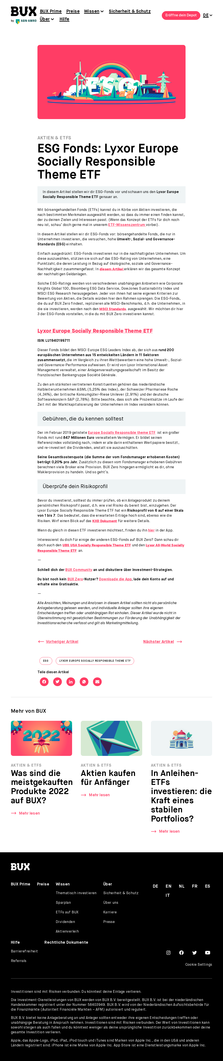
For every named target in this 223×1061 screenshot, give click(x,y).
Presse (109, 922)
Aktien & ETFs (54, 138)
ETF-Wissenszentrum (127, 225)
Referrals (19, 961)
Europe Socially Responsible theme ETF (121, 433)
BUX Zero (75, 579)
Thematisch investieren (76, 893)
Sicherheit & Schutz (130, 11)
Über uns (110, 903)
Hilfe (64, 19)
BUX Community (78, 570)
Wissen (91, 11)
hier (151, 530)
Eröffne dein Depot (181, 15)
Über (45, 19)
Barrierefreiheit (24, 951)
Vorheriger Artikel (62, 642)
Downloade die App (115, 579)
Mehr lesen (29, 813)
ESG (47, 662)
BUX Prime (51, 11)
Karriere (110, 912)
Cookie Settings (198, 965)
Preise (73, 11)
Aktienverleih (67, 931)
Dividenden (65, 922)
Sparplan (63, 903)
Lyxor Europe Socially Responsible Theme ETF (96, 662)
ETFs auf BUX (67, 912)
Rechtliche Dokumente (66, 943)
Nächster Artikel (158, 642)
